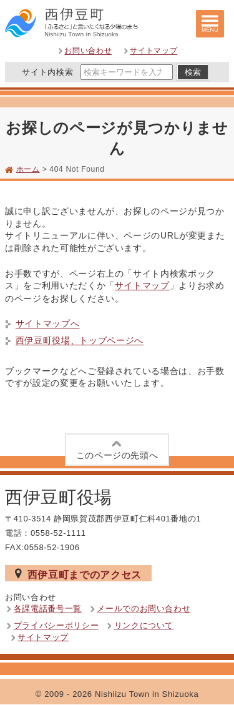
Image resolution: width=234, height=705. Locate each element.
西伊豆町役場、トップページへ (80, 341)
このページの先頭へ (117, 448)
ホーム (28, 169)
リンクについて (144, 625)
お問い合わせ (88, 51)
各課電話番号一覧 (48, 609)
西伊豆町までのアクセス (78, 574)
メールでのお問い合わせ (143, 609)
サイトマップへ (48, 324)
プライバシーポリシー (56, 625)
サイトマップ (153, 51)
